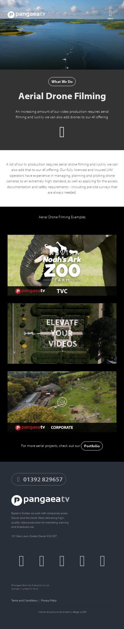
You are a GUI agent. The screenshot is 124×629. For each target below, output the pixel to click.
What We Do (62, 81)
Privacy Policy (49, 600)
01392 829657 (39, 479)
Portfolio (92, 445)
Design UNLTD (79, 611)
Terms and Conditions (24, 600)
